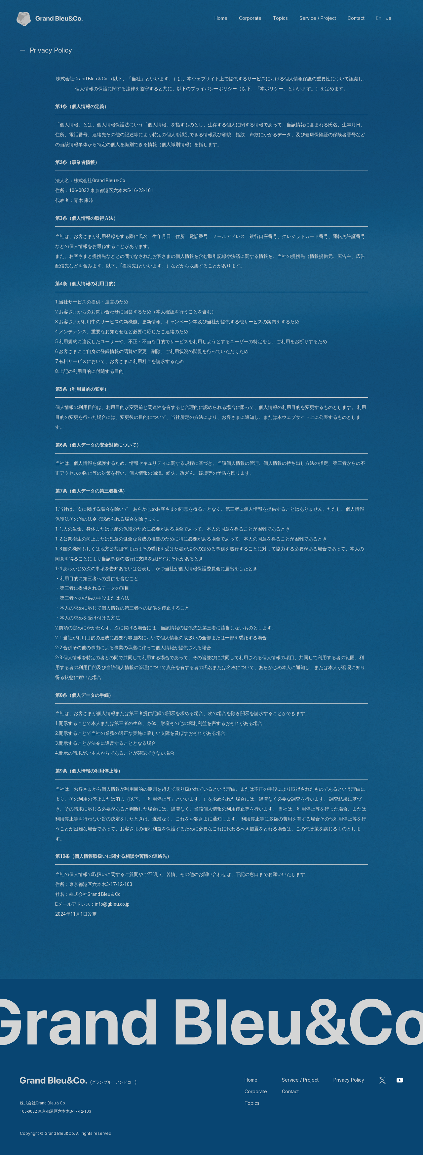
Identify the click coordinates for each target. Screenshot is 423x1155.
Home (251, 1080)
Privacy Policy (348, 1080)
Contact (290, 1091)
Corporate (256, 1091)
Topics (252, 1103)
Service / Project (300, 1080)
